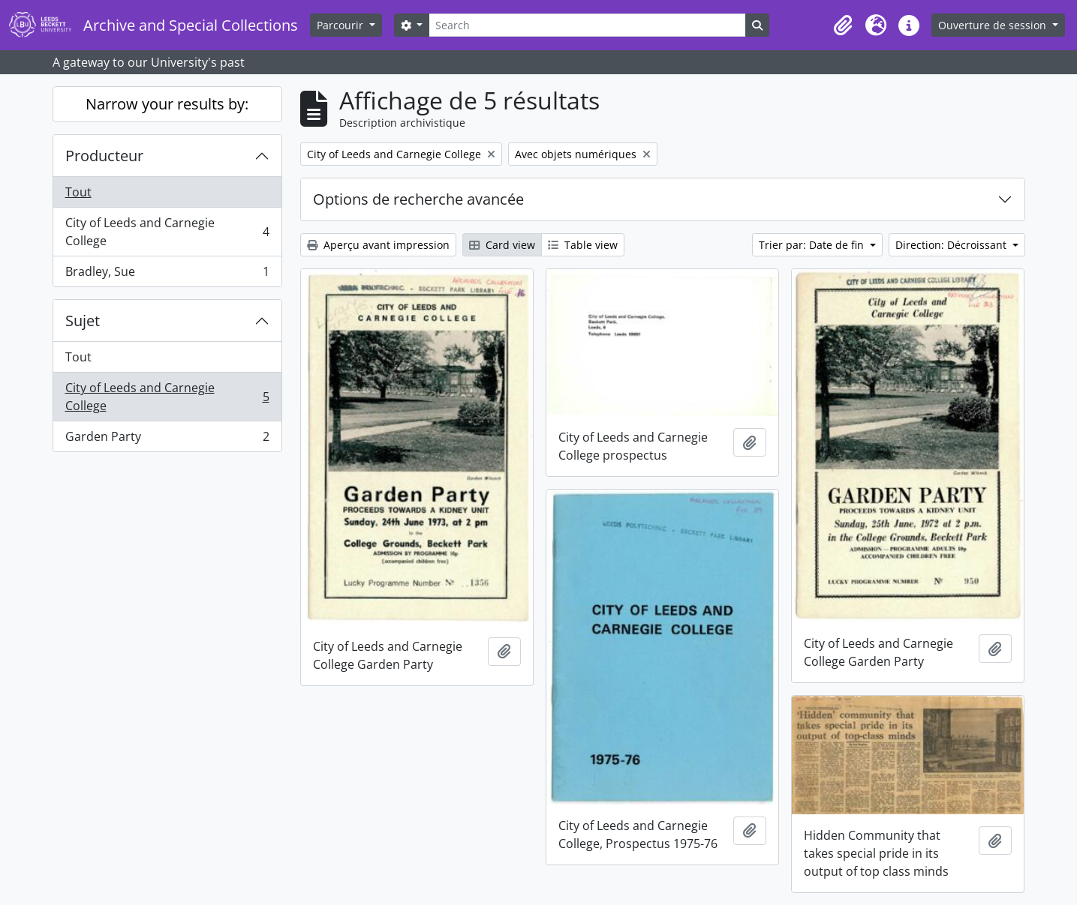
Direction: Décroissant (952, 245)
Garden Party (167, 439)
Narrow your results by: (167, 104)
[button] (842, 25)
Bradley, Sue (167, 274)
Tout (78, 192)
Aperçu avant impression (378, 245)
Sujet (82, 320)
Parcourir (341, 25)
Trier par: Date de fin (813, 245)
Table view (583, 245)
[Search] (587, 25)
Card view (502, 245)
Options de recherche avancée (418, 199)
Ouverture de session (993, 25)
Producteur (104, 155)
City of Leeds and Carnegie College (167, 231)
